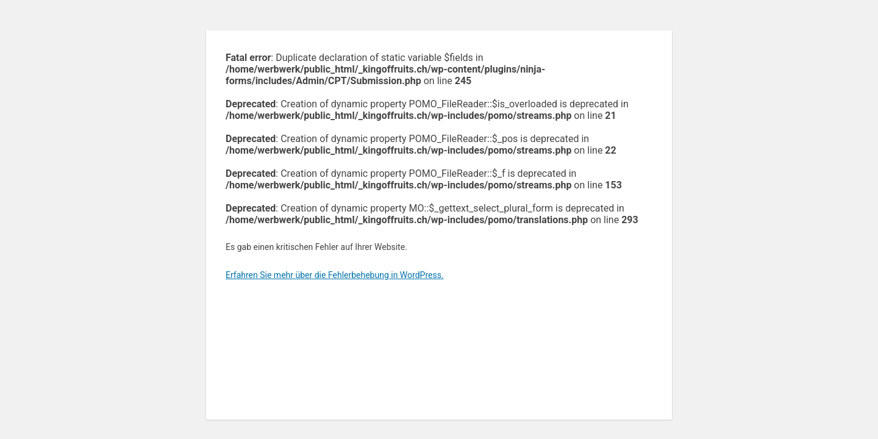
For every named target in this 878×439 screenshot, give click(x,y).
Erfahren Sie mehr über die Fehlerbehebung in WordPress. (335, 275)
